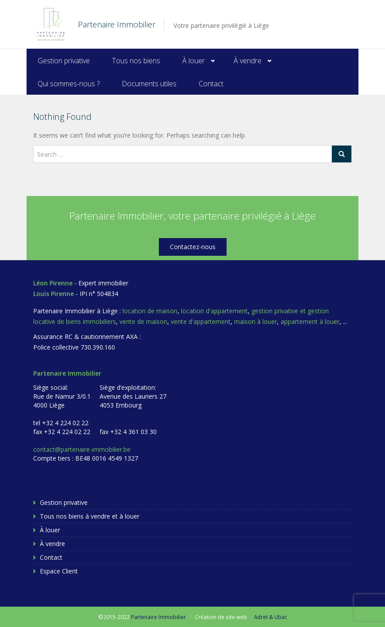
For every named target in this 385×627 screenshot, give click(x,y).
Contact (211, 83)
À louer (193, 60)
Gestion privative (64, 60)
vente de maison (143, 321)
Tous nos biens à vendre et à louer (89, 516)
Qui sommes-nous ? (69, 83)
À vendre (248, 60)
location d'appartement (214, 311)
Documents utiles (149, 83)
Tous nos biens (136, 60)
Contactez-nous (193, 246)
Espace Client (59, 571)
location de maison (150, 311)
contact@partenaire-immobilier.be (82, 449)
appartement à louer (310, 321)
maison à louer (255, 321)
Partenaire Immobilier (158, 616)
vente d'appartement (201, 321)
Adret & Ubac (270, 616)
